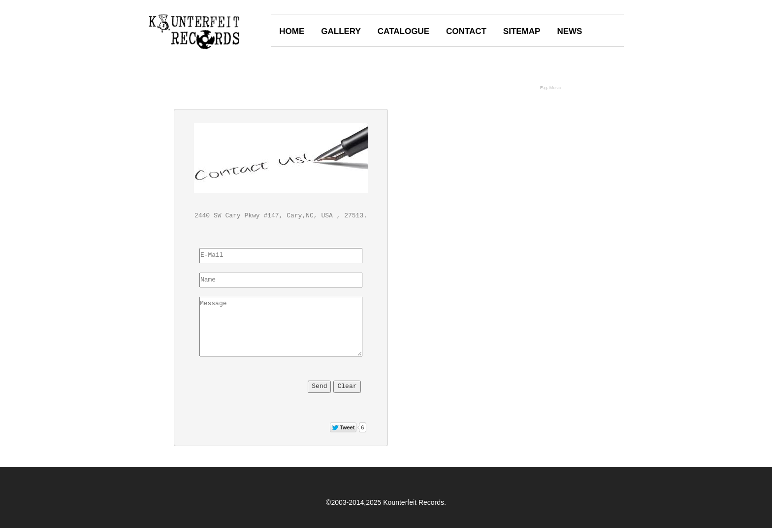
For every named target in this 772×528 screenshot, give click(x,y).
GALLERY (341, 31)
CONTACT (466, 31)
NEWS (569, 31)
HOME (291, 31)
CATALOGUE (403, 31)
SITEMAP (522, 31)
